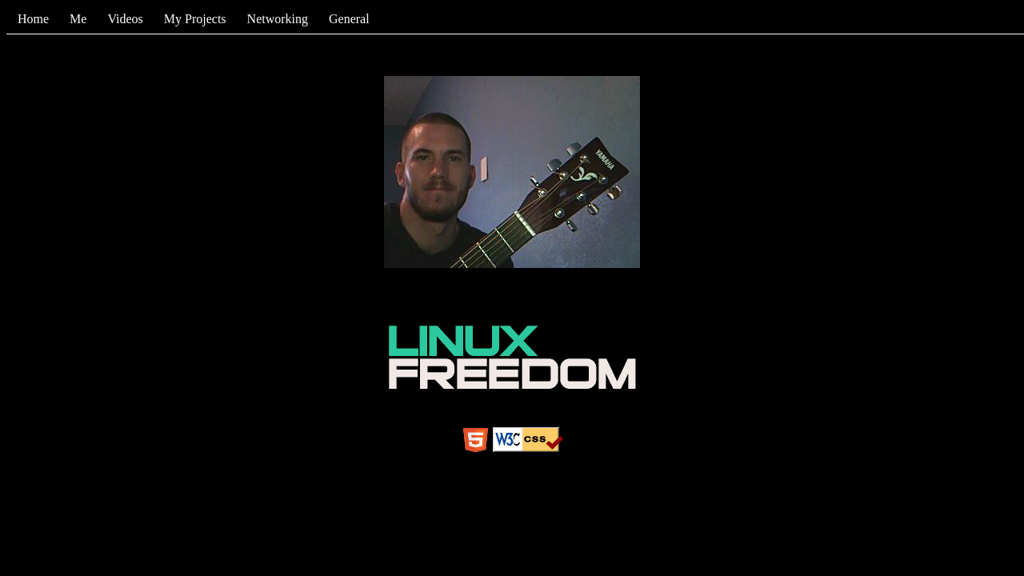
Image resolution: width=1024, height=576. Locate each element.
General (349, 19)
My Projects (195, 19)
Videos (124, 19)
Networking (277, 19)
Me (78, 19)
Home (33, 19)
